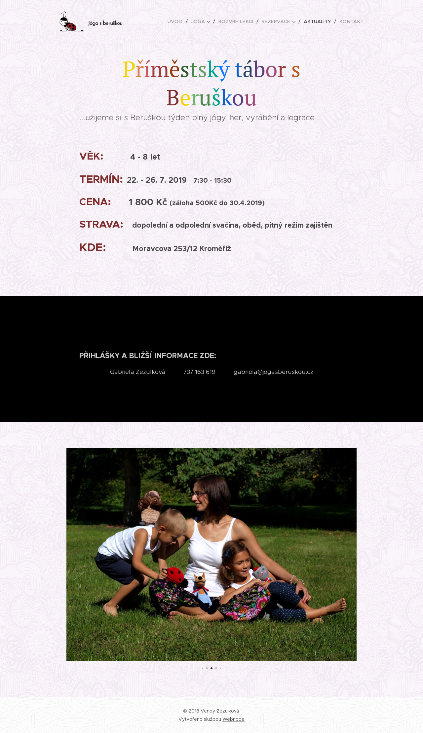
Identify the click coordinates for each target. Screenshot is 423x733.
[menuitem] (180, 21)
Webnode (233, 719)
